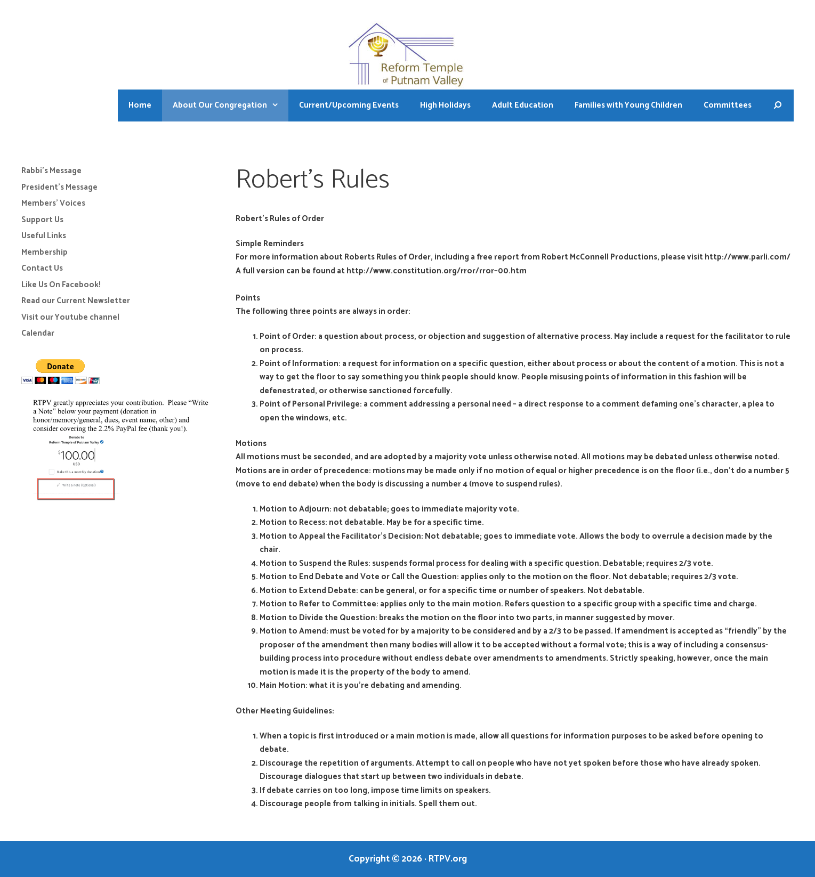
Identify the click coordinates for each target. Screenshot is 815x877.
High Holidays (445, 105)
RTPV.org (448, 858)
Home (139, 105)
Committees (728, 105)
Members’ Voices (53, 203)
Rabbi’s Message (51, 170)
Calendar (37, 333)
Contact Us (42, 268)
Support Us (42, 219)
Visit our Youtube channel (70, 317)
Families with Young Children (628, 105)
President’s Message (59, 187)
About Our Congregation (230, 105)
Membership (44, 252)
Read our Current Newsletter (75, 300)
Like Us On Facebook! (61, 284)
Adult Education (522, 105)
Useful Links (43, 235)
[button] (277, 105)
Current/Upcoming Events (349, 105)
